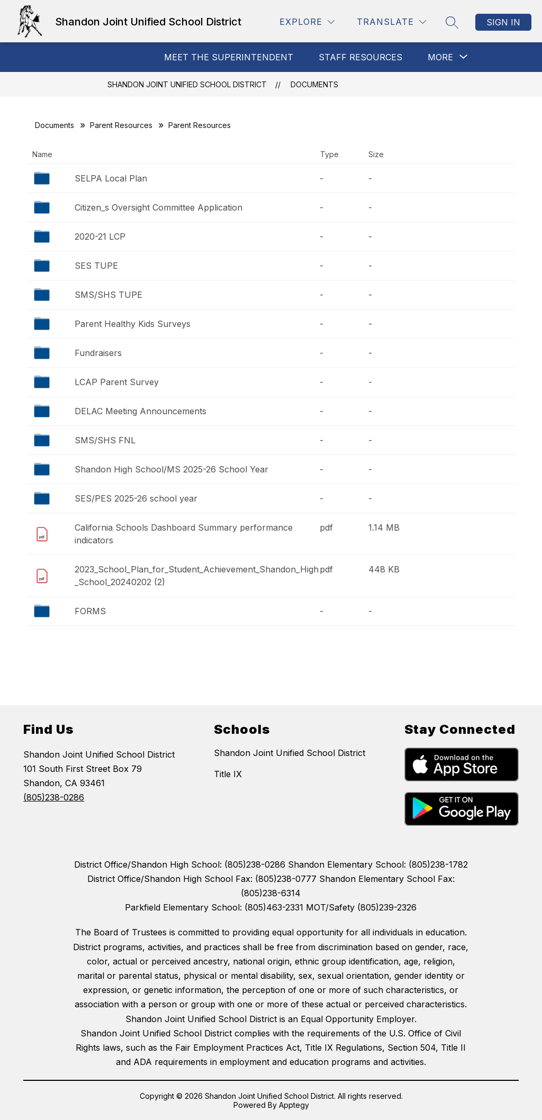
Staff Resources (360, 57)
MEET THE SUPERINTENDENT (228, 57)
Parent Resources (121, 125)
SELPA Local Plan (111, 178)
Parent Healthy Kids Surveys (133, 323)
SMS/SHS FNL (105, 440)
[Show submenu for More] (440, 57)
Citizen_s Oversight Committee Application (158, 207)
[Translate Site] (391, 22)
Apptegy (294, 1104)
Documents (314, 84)
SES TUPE (96, 265)
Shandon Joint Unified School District (187, 84)
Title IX (228, 774)
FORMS (90, 611)
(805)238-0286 (53, 797)
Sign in (503, 22)
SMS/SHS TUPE (108, 294)
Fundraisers (98, 353)
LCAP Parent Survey (117, 382)
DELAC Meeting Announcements (140, 411)
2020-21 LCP (100, 236)
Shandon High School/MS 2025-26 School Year (171, 469)
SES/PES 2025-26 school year (136, 498)
